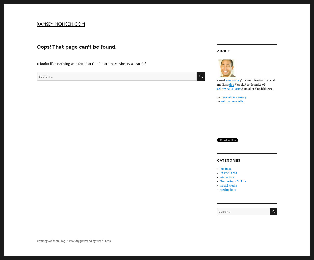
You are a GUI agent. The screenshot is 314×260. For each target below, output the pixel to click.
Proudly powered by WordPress (90, 241)
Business (226, 169)
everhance (233, 80)
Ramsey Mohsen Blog (51, 241)
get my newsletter (232, 101)
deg (231, 84)
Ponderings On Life (233, 181)
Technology (228, 190)
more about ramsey (233, 97)
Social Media (228, 185)
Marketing (227, 177)
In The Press (228, 173)
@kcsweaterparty (229, 89)
